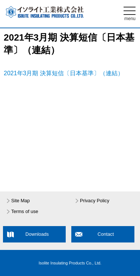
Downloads (37, 234)
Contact (105, 234)
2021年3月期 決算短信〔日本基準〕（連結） (64, 73)
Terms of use (24, 211)
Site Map (20, 200)
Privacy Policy (94, 200)
